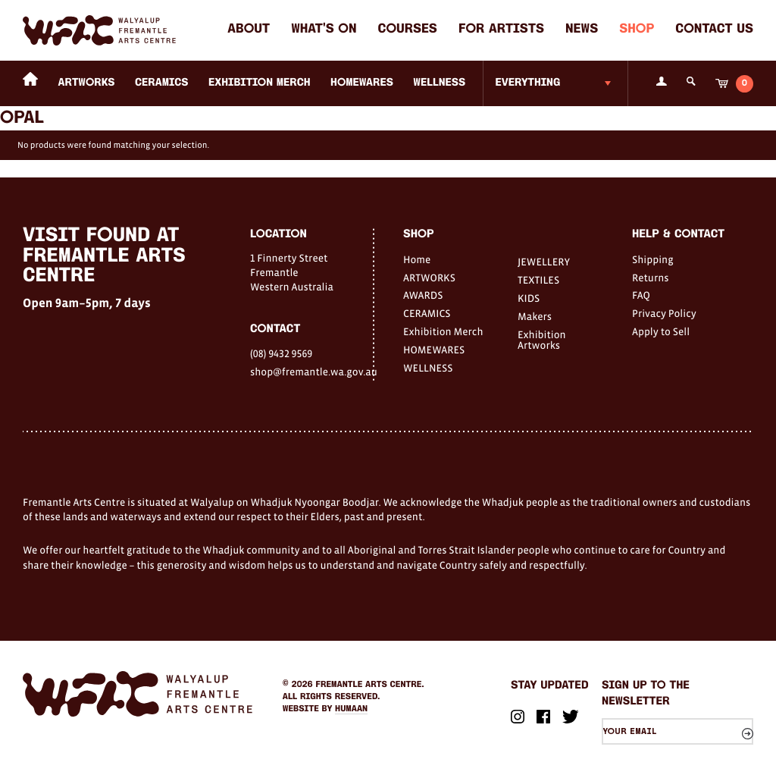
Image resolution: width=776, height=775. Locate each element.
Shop (636, 30)
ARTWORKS (86, 83)
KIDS (529, 298)
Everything (527, 83)
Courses (407, 30)
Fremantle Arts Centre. (370, 684)
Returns (650, 277)
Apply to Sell (661, 331)
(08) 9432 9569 (281, 353)
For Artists (501, 30)
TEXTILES (538, 280)
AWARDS (423, 295)
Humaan (351, 709)
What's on (323, 30)
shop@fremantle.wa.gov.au (311, 372)
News (581, 30)
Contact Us (714, 30)
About (248, 30)
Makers (535, 316)
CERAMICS (162, 83)
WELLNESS (439, 83)
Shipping (653, 259)
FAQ (641, 295)
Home (416, 259)
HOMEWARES (361, 83)
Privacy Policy (664, 313)
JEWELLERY (544, 262)
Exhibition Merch (259, 83)
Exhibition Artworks (542, 339)
